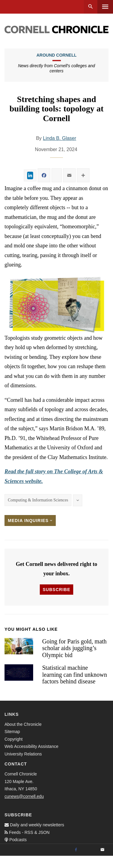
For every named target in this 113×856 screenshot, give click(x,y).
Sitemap (12, 731)
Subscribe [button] (56, 589)
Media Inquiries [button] (30, 520)
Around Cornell (56, 55)
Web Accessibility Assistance (31, 746)
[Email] (102, 850)
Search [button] (90, 7)
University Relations (23, 754)
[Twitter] (89, 850)
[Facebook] (76, 850)
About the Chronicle (23, 724)
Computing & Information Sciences (38, 500)
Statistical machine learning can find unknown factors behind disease (74, 674)
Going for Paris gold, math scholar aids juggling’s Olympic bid (74, 648)
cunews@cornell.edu (24, 796)
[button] (56, 304)
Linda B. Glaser (59, 138)
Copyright (14, 739)
